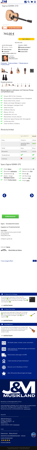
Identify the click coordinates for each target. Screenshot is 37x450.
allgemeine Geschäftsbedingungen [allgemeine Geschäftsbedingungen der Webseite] (10, 435)
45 (33, 169)
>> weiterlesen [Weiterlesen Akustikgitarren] (7, 335)
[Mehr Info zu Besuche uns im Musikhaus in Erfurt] (18, 367)
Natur (9, 169)
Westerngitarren (24, 63)
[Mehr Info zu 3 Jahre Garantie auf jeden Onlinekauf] (18, 361)
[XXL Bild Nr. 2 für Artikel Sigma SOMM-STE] (11, 71)
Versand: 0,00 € (23, 51)
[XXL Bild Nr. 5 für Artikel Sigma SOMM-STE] (32, 71)
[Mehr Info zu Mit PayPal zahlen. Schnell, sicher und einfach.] (18, 343)
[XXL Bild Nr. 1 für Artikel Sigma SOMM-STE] (5, 71)
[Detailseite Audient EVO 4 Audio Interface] (27, 275)
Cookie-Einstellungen (7, 438)
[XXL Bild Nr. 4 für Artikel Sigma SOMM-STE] (25, 71)
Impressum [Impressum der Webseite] (16, 424)
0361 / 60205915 (11, 57)
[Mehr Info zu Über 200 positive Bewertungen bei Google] (18, 374)
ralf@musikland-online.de (13, 58)
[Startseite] (3, 2)
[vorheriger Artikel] (4, 195)
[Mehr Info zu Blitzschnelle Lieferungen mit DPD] (18, 355)
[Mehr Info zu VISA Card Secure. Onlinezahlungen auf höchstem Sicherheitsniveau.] (18, 349)
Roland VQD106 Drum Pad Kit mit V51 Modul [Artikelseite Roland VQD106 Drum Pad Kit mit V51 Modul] (10, 286)
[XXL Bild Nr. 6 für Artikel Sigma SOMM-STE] (5, 77)
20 (27, 173)
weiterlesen (27, 408)
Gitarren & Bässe (13, 63)
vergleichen (5, 51)
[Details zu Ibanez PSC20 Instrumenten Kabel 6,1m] (18, 195)
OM (29, 178)
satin (27, 180)
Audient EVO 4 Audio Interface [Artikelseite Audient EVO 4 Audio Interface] (27, 286)
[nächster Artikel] (32, 195)
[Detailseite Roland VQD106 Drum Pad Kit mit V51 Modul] (9, 275)
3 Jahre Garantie (6, 49)
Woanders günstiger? (24, 47)
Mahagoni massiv (9, 177)
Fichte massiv (12, 180)
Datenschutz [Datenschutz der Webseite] (4, 433)
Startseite (4, 63)
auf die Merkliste (23, 49)
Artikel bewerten (10, 216)
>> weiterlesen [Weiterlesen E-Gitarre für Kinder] (7, 320)
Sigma (8, 247)
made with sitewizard (24, 448)
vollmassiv (13, 171)
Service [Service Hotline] (23, 435)
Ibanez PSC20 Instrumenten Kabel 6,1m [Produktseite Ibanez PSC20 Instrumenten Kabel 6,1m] (18, 211)
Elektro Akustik (5, 64)
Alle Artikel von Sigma (15, 250)
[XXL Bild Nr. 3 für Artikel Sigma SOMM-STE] (18, 71)
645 (31, 171)
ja (13, 173)
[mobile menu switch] (35, 1)
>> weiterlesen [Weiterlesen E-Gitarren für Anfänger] (7, 305)
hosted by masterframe (13, 448)
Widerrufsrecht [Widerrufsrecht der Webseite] (13, 433)
